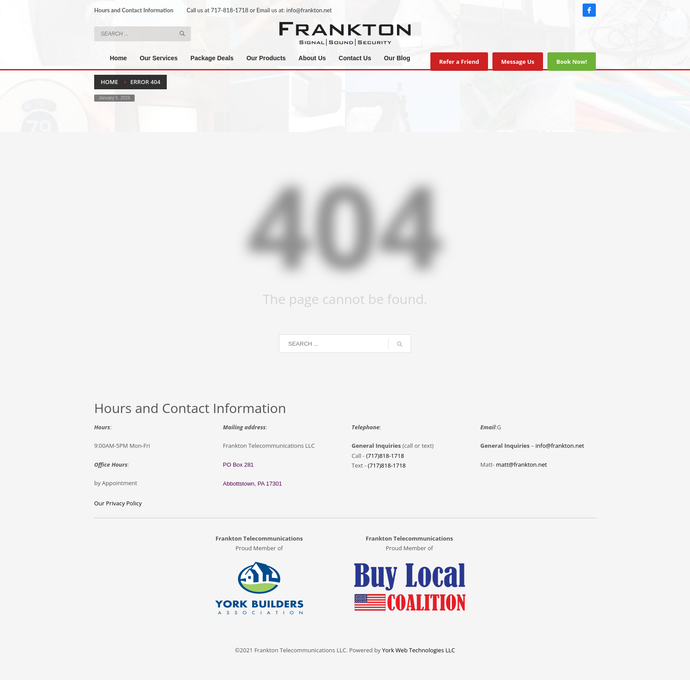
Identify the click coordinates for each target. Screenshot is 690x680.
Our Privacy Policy (118, 503)
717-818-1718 (229, 10)
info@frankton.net (309, 10)
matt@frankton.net (521, 464)
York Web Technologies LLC (418, 650)
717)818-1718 (388, 465)
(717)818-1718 (385, 456)
